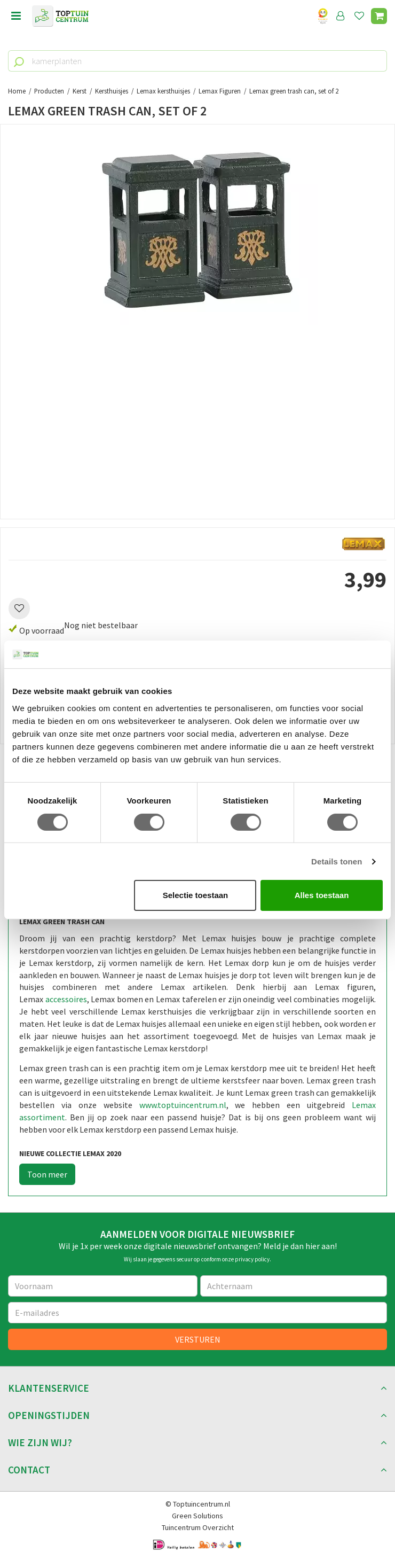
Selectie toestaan (195, 895)
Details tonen (336, 861)
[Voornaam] (103, 1286)
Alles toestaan (322, 895)
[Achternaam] (293, 1286)
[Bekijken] (379, 16)
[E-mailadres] (197, 1312)
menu (16, 16)
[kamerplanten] (197, 61)
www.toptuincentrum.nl (182, 1104)
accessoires (66, 999)
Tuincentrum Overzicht (198, 1527)
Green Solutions (197, 1515)
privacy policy (252, 1259)
